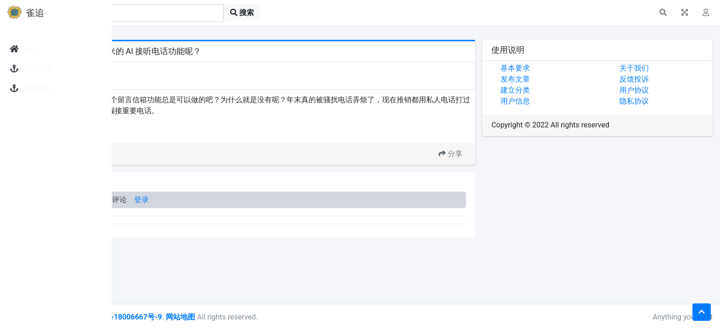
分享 (489, 153)
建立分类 (553, 90)
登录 (256, 199)
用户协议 (653, 90)
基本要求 (553, 68)
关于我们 (653, 68)
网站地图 (295, 317)
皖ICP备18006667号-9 (239, 317)
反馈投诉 (653, 79)
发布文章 (553, 79)
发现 (156, 69)
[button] (663, 13)
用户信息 (553, 101)
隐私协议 (653, 101)
